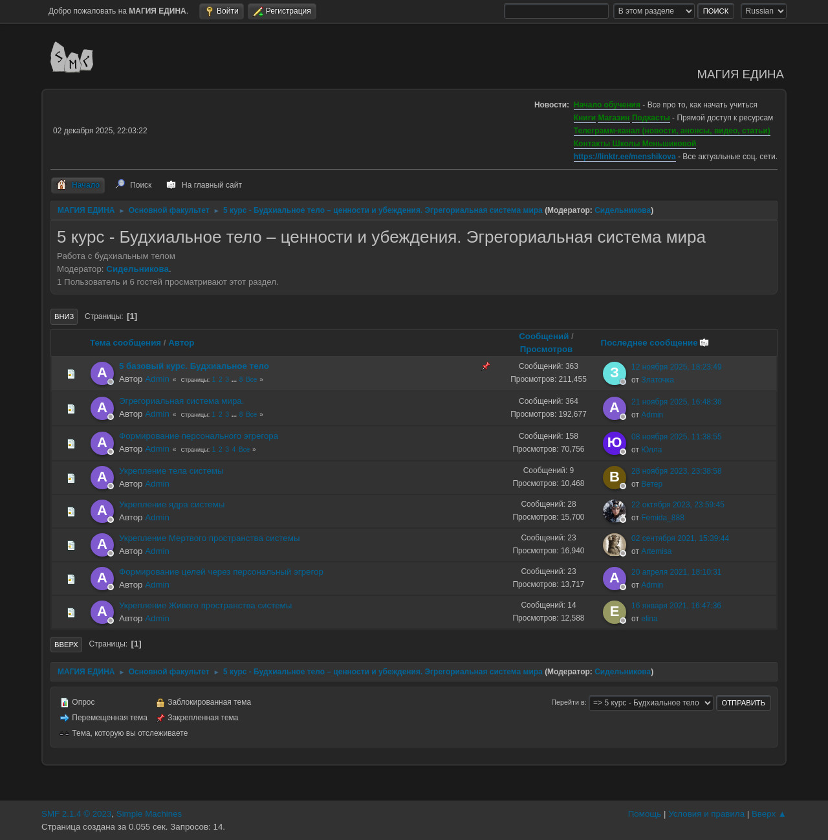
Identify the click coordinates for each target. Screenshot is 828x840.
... (235, 379)
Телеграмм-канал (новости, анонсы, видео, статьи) (672, 130)
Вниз (64, 316)
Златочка (657, 379)
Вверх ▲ (769, 814)
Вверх (66, 644)
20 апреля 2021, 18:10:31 (676, 572)
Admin (157, 379)
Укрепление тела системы (171, 471)
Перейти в (567, 702)
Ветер (651, 484)
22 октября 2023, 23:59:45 (677, 504)
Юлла (651, 449)
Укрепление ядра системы (171, 504)
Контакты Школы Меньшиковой (635, 143)
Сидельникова (622, 210)
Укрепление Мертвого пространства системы (209, 538)
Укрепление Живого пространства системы (205, 605)
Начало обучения (607, 104)
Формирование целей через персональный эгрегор (221, 572)
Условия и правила (706, 814)
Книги (585, 117)
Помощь (644, 814)
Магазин (613, 117)
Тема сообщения (125, 343)
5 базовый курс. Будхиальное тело (194, 366)
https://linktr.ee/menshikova (625, 156)
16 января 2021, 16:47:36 (676, 605)
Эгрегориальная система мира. (182, 401)
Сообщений (544, 336)
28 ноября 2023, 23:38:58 (676, 471)
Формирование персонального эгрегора (198, 436)
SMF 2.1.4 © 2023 (76, 814)
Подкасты (651, 117)
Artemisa (656, 551)
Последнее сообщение (655, 343)
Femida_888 (662, 517)
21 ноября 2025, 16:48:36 (676, 401)
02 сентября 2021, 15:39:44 (680, 538)
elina (649, 618)
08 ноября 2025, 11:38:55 (676, 436)
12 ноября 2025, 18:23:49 (676, 366)
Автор (181, 343)
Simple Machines (149, 814)
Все (251, 379)
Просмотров (546, 349)
